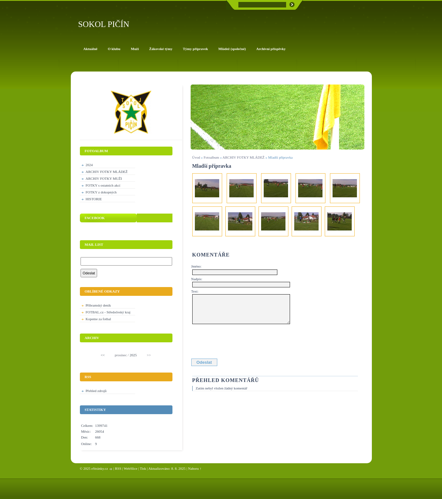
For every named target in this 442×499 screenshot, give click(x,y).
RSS (118, 468)
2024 (89, 165)
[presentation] (241, 340)
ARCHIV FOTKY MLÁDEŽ (243, 157)
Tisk (143, 468)
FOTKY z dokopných (101, 192)
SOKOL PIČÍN (104, 24)
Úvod (196, 157)
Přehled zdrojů (96, 391)
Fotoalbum (211, 157)
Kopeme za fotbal (98, 319)
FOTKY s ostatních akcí (103, 185)
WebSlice (130, 468)
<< (103, 355)
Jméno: (196, 266)
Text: (194, 291)
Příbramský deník (98, 305)
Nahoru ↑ (194, 468)
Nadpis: (196, 279)
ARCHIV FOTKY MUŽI (104, 178)
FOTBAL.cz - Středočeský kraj (108, 312)
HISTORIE (94, 199)
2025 (133, 355)
